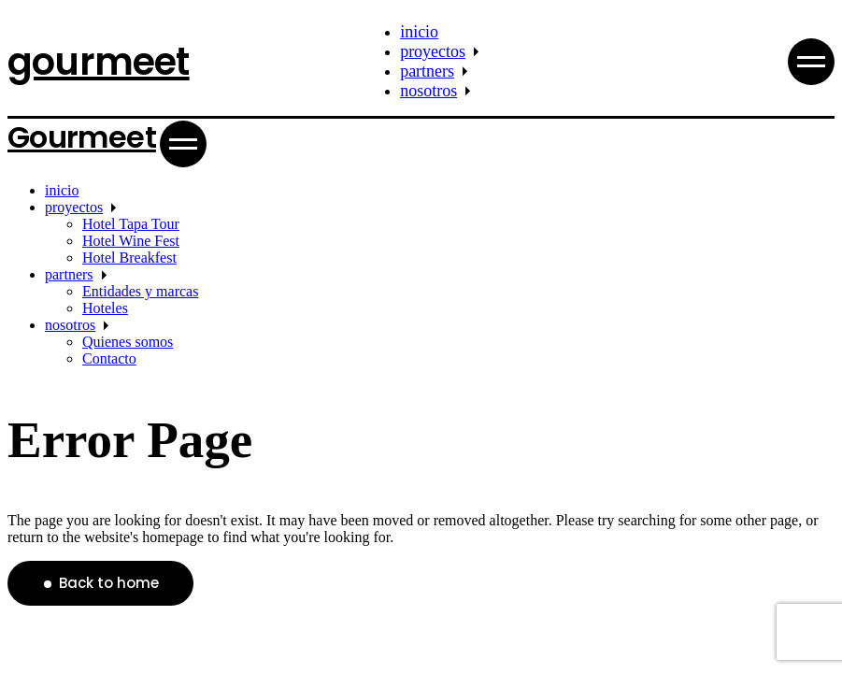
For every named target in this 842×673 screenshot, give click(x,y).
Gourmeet (81, 137)
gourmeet (98, 61)
